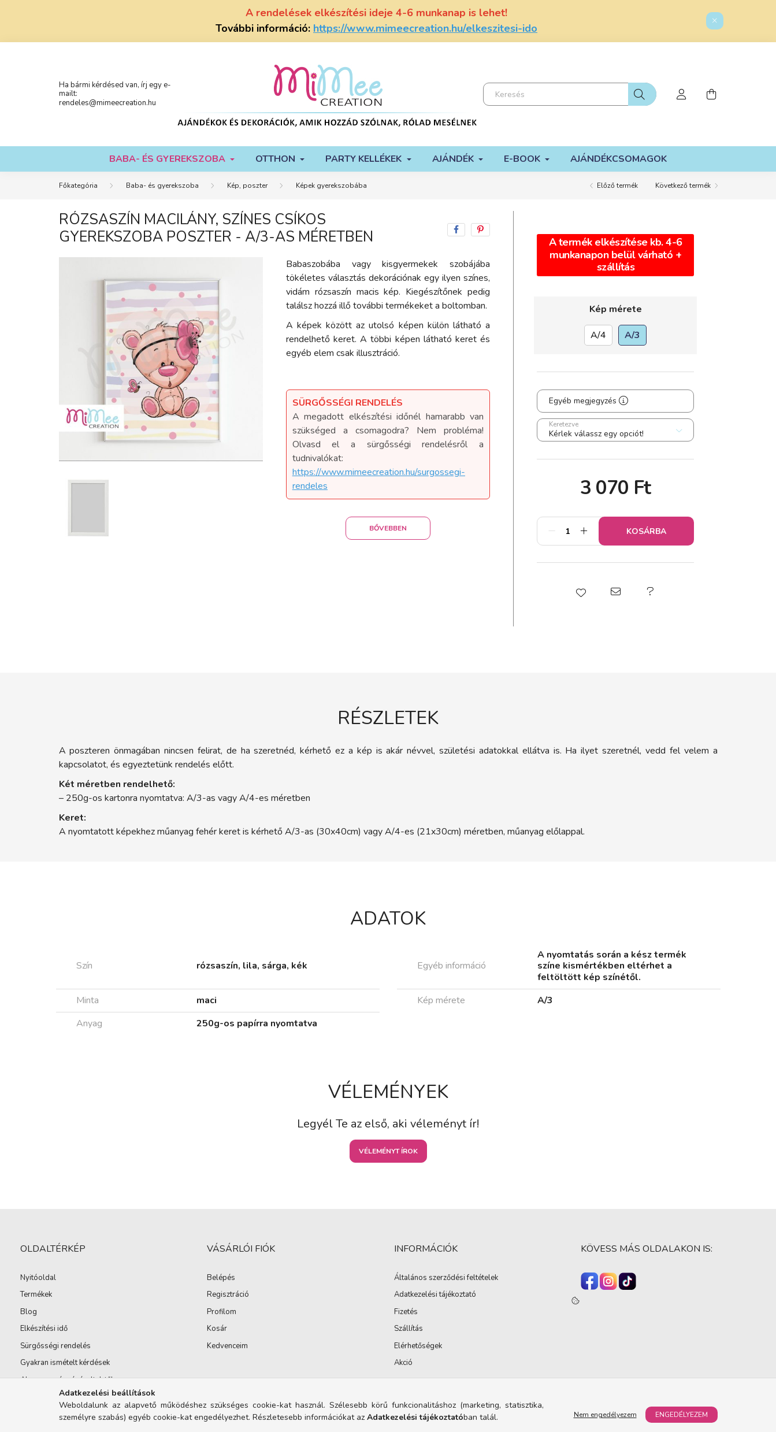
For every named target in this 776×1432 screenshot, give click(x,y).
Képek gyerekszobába (331, 185)
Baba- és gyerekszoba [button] (168, 159)
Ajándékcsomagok (618, 159)
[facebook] (456, 229)
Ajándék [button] (454, 159)
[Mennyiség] (567, 531)
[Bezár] (714, 20)
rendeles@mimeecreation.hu (107, 103)
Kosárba (646, 531)
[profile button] (681, 94)
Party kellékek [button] (364, 159)
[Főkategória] (78, 185)
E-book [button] (523, 159)
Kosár (217, 1329)
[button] (580, 591)
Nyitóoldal (38, 1278)
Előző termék (617, 185)
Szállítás (408, 1329)
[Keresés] (569, 94)
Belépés (221, 1278)
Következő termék (683, 185)
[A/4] (598, 335)
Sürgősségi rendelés (55, 1346)
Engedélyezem (681, 1414)
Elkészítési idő (44, 1329)
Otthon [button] (276, 159)
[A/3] (632, 335)
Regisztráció (228, 1295)
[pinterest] (480, 229)
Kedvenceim (227, 1346)
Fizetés (406, 1312)
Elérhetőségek (418, 1346)
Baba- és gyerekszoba (162, 185)
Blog (28, 1312)
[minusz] (551, 531)
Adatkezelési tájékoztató (435, 1295)
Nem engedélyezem (605, 1414)
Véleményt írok (388, 1151)
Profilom (221, 1312)
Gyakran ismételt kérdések (65, 1363)
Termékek (36, 1295)
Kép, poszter (247, 185)
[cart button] (711, 94)
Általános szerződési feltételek (446, 1278)
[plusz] (583, 531)
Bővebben (388, 528)
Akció (403, 1363)
